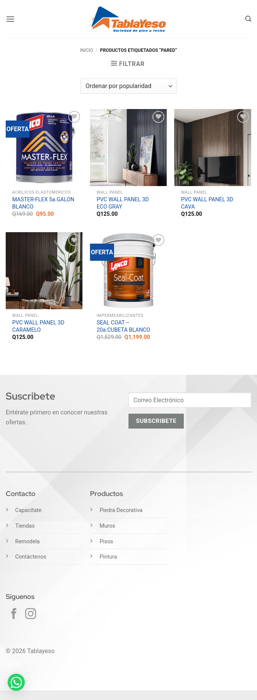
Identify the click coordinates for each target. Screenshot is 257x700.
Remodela (27, 541)
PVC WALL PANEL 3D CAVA (207, 203)
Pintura (108, 557)
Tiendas (25, 526)
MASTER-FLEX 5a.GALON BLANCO (43, 203)
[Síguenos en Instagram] (30, 614)
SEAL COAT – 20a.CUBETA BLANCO (123, 326)
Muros (107, 526)
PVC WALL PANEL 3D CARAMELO (38, 326)
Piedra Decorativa (121, 510)
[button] (10, 19)
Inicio (86, 50)
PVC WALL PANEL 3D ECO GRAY (122, 203)
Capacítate (28, 510)
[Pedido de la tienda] (128, 86)
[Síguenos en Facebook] (13, 614)
